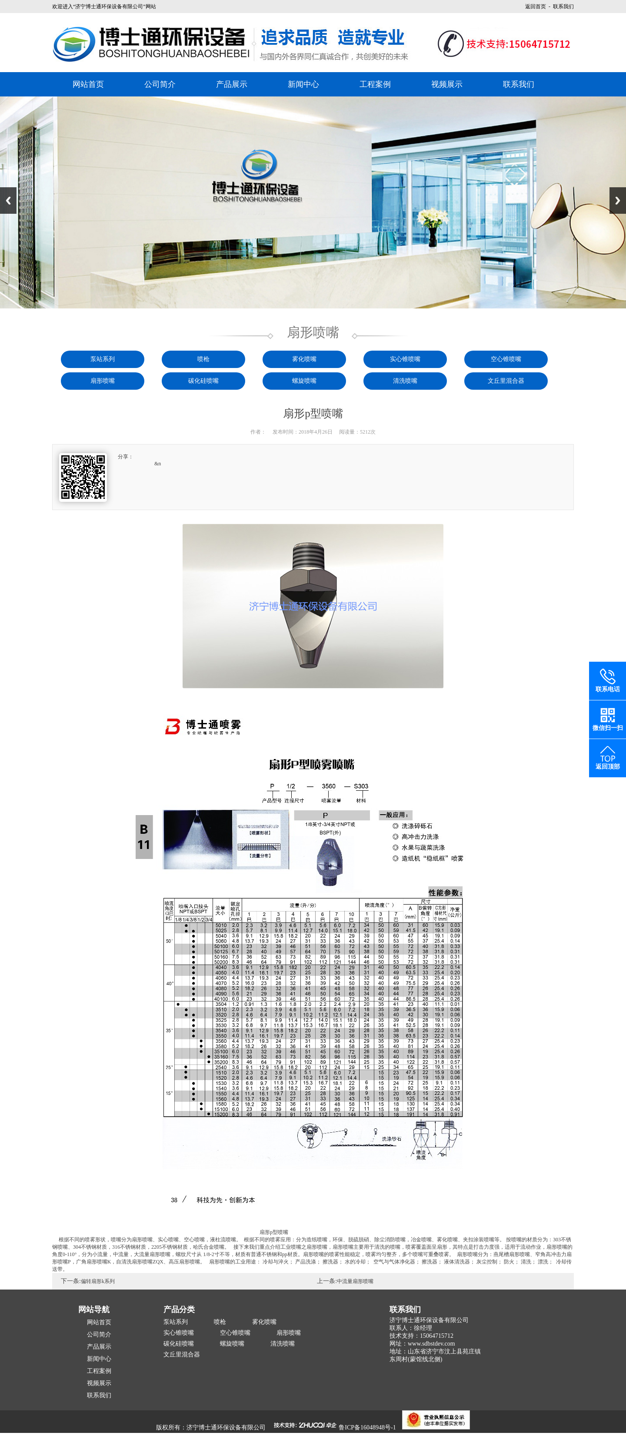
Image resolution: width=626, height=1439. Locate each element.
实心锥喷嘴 (405, 359)
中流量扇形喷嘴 (355, 1281)
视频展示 (447, 84)
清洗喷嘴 (405, 381)
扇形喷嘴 (102, 381)
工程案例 (375, 84)
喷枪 (203, 359)
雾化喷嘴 (304, 359)
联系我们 (518, 84)
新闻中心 (303, 84)
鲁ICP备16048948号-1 (367, 1427)
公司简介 (160, 84)
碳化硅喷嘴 (203, 381)
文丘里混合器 (506, 381)
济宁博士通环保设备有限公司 (226, 1427)
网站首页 (88, 84)
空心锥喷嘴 (506, 359)
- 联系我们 (560, 6)
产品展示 (231, 84)
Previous (8, 200)
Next (617, 200)
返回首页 (535, 6)
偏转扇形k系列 (98, 1281)
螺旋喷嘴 (304, 381)
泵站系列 (102, 359)
